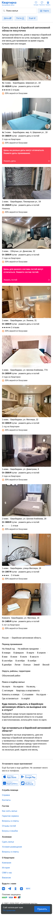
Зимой (37, 665)
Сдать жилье (8, 842)
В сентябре (7, 661)
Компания (6, 863)
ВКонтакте (3, 888)
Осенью (27, 665)
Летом (17, 665)
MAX (28, 889)
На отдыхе (41, 694)
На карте (6, 686)
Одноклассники (15, 888)
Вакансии (6, 878)
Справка (6, 795)
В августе (34, 657)
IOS (10, 776)
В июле (23, 657)
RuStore (27, 783)
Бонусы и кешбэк (10, 831)
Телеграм (9, 888)
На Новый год (8, 649)
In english (25, 698)
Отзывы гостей (9, 826)
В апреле (41, 653)
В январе (6, 653)
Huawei (10, 783)
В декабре (7, 665)
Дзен (21, 888)
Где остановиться (10, 698)
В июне (13, 657)
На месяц (30, 686)
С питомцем (7, 690)
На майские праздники (28, 649)
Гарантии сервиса (10, 816)
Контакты (6, 800)
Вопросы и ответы (10, 821)
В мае (5, 657)
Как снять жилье (9, 811)
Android (28, 776)
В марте (30, 653)
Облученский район (11, 676)
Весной (45, 665)
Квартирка (10, 3)
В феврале (19, 653)
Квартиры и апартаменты (28, 690)
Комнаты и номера (10, 694)
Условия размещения (12, 847)
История (6, 868)
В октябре (20, 661)
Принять (42, 909)
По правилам (9, 909)
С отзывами (27, 694)
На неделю (18, 686)
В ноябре (32, 661)
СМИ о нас (7, 873)
